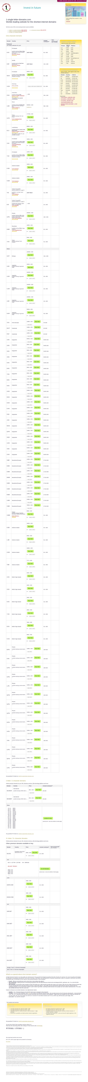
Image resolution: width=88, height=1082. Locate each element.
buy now (30, 74)
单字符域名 (39, 1029)
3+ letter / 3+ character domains (16, 841)
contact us (29, 107)
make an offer (32, 77)
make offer (29, 324)
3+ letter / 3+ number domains (15, 32)
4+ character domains (35, 30)
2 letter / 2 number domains (15, 31)
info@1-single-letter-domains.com (26, 776)
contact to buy (48, 819)
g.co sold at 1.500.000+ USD (68, 98)
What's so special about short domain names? (21, 978)
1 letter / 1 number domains (15, 30)
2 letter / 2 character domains (16, 781)
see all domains (45, 871)
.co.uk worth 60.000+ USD (67, 102)
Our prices (8, 1045)
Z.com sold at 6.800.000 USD (68, 97)
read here (68, 21)
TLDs (29, 997)
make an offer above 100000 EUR (35, 86)
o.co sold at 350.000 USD (67, 100)
